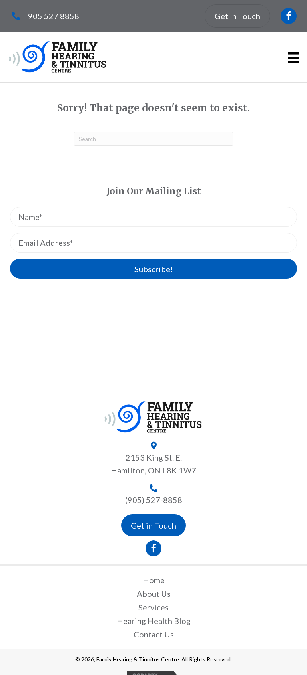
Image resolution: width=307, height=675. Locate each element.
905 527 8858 (53, 16)
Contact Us (154, 634)
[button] (289, 16)
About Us (154, 593)
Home (154, 580)
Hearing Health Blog (154, 621)
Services (153, 607)
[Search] (153, 139)
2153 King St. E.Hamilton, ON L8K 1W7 (153, 464)
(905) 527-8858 (153, 500)
